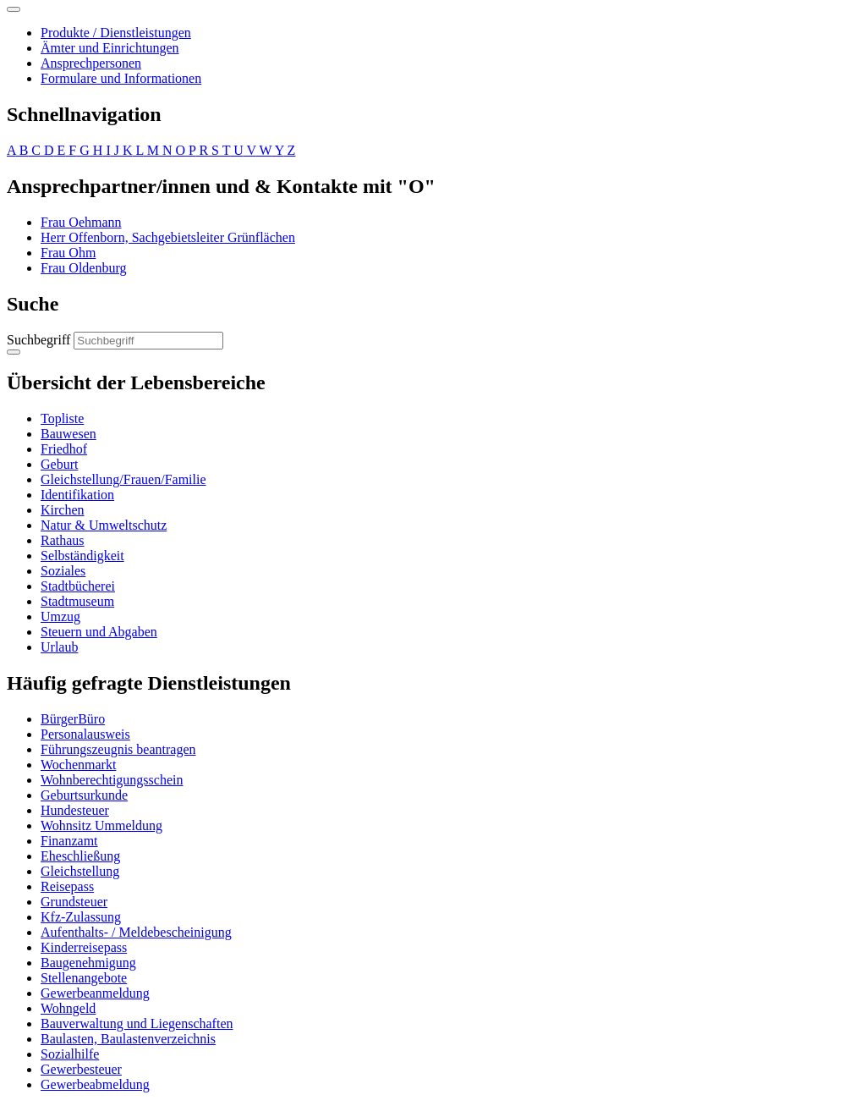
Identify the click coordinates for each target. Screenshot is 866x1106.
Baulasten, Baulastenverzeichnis (128, 1039)
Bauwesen (68, 433)
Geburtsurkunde (84, 795)
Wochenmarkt (78, 764)
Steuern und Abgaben (99, 632)
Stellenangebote (84, 978)
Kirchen (63, 510)
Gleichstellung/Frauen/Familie (123, 479)
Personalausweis (85, 734)
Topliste (62, 418)
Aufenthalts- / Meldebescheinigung (136, 932)
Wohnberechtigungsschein (112, 780)
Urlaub (59, 647)
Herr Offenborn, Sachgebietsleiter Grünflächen (168, 237)
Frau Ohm (68, 252)
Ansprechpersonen (91, 63)
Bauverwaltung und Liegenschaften (137, 1023)
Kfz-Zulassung (81, 917)
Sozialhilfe (70, 1054)
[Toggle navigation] (13, 9)
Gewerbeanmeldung (95, 993)
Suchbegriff (38, 340)
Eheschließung (80, 856)
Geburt (59, 464)
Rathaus (63, 540)
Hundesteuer (75, 810)
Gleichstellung (80, 871)
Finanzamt (69, 841)
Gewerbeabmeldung (95, 1084)
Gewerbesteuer (81, 1069)
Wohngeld (68, 1008)
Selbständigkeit (82, 555)
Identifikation (77, 494)
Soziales (63, 571)
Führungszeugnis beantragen (118, 749)
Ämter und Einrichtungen (110, 48)
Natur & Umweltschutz (104, 525)
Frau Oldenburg (83, 268)
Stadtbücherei (78, 586)
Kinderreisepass (84, 947)
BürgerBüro (73, 719)
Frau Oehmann (81, 222)
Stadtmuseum (77, 601)
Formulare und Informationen (121, 78)
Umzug (60, 616)
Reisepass (67, 886)
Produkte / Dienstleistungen (116, 32)
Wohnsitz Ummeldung (101, 825)
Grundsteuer (74, 901)
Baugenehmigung (88, 962)
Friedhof (64, 449)
